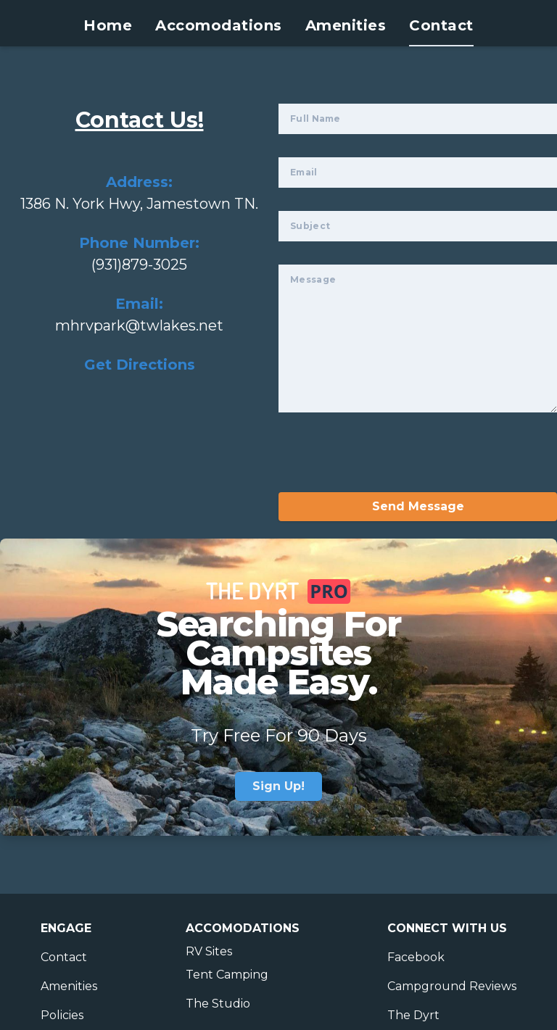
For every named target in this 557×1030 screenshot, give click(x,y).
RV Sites (209, 951)
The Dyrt (413, 1015)
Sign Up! (278, 786)
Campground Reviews (451, 986)
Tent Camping (227, 974)
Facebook (416, 957)
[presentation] (388, 464)
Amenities (346, 25)
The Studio (218, 1003)
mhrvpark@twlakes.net (139, 325)
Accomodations (218, 25)
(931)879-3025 (139, 264)
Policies (62, 1015)
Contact (441, 25)
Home (107, 25)
